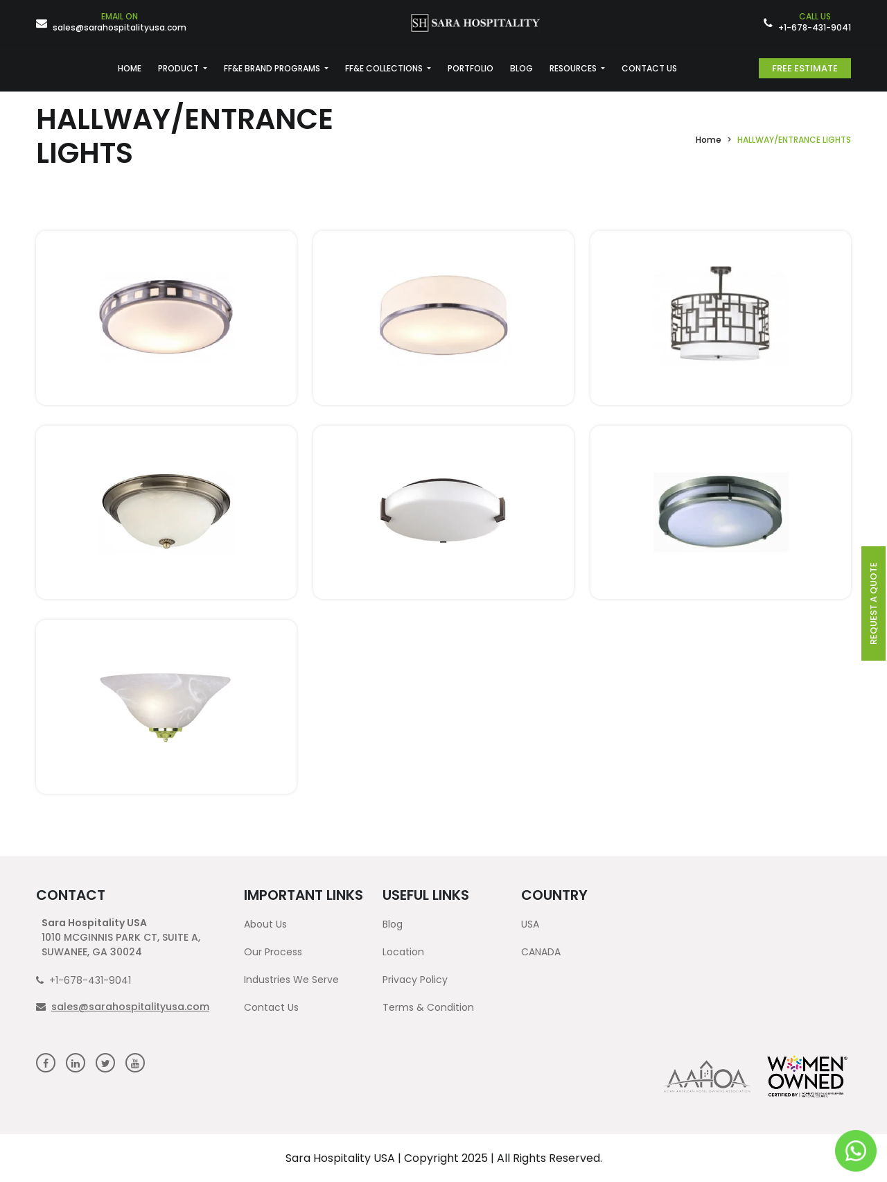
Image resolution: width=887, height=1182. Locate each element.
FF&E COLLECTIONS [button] (385, 68)
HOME (129, 68)
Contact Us (271, 1007)
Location (403, 952)
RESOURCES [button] (574, 68)
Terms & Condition (428, 1007)
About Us (265, 924)
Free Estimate (805, 68)
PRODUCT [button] (179, 68)
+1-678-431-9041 (814, 22)
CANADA (541, 952)
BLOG (521, 68)
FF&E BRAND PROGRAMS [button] (273, 68)
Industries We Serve (291, 980)
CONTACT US (649, 68)
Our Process (273, 952)
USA (530, 924)
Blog (393, 924)
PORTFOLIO (470, 68)
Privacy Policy (415, 980)
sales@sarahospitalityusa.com (119, 22)
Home (708, 140)
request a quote (873, 603)
